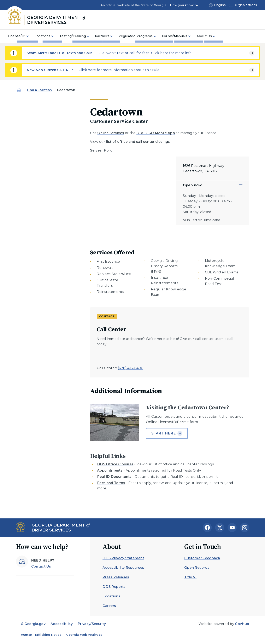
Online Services (110, 133)
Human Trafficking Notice (41, 635)
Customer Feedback (202, 558)
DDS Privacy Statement (123, 558)
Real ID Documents (114, 477)
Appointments (110, 470)
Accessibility (62, 624)
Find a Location (39, 90)
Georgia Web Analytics (84, 635)
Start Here (167, 433)
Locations (111, 596)
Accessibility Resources (123, 568)
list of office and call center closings (138, 142)
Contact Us (41, 566)
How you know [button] (182, 5)
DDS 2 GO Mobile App (155, 133)
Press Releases (115, 577)
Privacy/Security (92, 624)
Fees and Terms (111, 483)
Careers (109, 606)
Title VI (190, 577)
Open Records (197, 568)
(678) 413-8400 (130, 368)
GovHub (242, 624)
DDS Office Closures (115, 464)
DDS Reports (114, 587)
